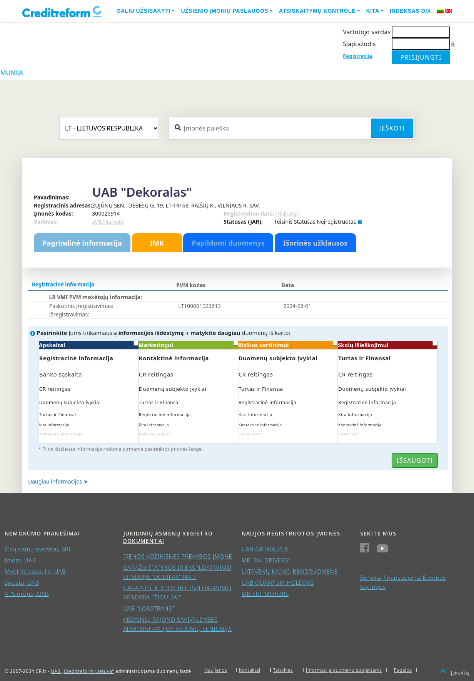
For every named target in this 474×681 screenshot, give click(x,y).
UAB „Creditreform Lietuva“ (82, 671)
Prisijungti (287, 213)
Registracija (357, 55)
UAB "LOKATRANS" (148, 608)
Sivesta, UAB (22, 582)
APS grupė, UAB (27, 593)
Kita (372, 11)
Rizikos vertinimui (288, 345)
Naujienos (215, 670)
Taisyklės (283, 670)
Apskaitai (89, 345)
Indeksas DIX (410, 11)
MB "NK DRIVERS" (266, 560)
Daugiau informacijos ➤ (58, 481)
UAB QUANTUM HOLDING (278, 582)
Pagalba (403, 670)
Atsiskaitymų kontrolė (317, 11)
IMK (157, 243)
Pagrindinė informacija (82, 243)
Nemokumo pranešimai (42, 533)
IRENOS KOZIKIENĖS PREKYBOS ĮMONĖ (177, 556)
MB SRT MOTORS (265, 593)
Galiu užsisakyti (143, 11)
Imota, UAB (20, 560)
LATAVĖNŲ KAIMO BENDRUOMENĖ (289, 571)
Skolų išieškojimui (387, 345)
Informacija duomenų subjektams (344, 670)
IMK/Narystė (108, 221)
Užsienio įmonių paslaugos (224, 11)
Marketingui (188, 345)
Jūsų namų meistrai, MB (37, 549)
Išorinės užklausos (315, 243)
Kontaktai (249, 670)
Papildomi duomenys (228, 243)
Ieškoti (392, 128)
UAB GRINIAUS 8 (265, 549)
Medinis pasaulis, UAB (35, 571)
